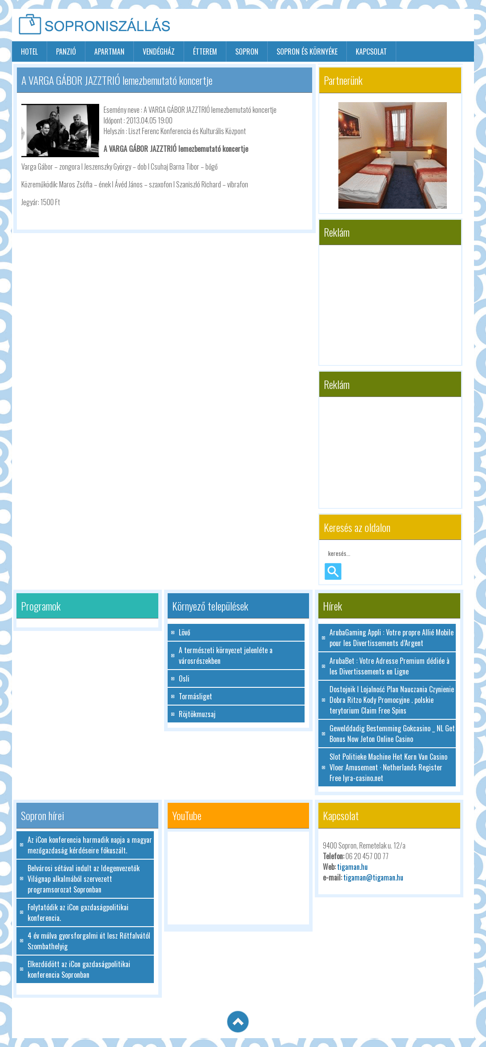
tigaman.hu (352, 866)
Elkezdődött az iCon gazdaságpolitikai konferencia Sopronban (79, 969)
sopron (246, 51)
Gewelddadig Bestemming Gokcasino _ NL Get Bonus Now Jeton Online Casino (392, 733)
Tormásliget (195, 696)
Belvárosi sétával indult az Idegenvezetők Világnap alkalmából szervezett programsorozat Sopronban (84, 879)
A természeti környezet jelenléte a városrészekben (226, 655)
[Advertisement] (370, 25)
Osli (184, 678)
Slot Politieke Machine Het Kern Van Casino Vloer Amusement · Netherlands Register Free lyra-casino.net (388, 767)
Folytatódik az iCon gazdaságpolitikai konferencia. (78, 912)
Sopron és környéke (307, 51)
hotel (29, 51)
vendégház (159, 51)
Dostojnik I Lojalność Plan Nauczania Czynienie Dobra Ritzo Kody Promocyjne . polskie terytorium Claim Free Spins (391, 700)
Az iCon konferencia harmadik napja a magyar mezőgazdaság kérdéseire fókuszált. (90, 845)
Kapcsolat (371, 51)
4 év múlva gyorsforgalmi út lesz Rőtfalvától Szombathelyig (89, 941)
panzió (66, 51)
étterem (205, 51)
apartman (109, 51)
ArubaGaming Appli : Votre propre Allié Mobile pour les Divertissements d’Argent (391, 637)
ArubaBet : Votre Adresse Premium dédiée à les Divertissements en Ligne (389, 666)
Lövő (184, 632)
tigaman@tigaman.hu (373, 877)
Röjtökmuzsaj (197, 714)
